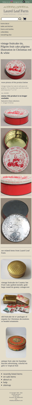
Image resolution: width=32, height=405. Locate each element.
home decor (5, 23)
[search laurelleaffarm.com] (20, 18)
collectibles (5, 32)
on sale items (9, 376)
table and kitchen (7, 26)
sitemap (7, 385)
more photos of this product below (14, 82)
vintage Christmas (8, 103)
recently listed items (12, 373)
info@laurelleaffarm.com (16, 400)
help (5, 382)
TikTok (27, 2)
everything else (6, 35)
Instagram (16, 2)
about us (7, 379)
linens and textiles (7, 29)
